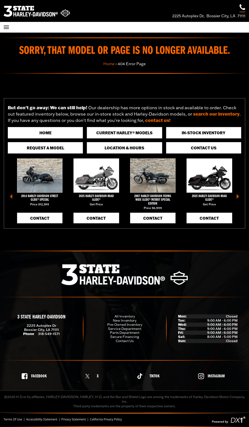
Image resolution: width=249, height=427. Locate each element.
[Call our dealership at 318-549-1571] (242, 8)
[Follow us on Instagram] (212, 376)
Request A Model (45, 147)
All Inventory (125, 316)
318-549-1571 (49, 334)
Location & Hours (124, 147)
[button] (11, 196)
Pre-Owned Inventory (124, 324)
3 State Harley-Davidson (41, 317)
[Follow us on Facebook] (35, 376)
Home (109, 63)
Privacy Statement (73, 419)
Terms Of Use (13, 419)
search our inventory (216, 114)
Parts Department (124, 332)
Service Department (124, 329)
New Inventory (124, 320)
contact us (157, 120)
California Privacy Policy (106, 419)
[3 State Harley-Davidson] (37, 11)
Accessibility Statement (41, 419)
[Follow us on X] (93, 376)
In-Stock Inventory (203, 132)
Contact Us (203, 147)
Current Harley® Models (124, 132)
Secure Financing (124, 337)
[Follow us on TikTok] (149, 376)
